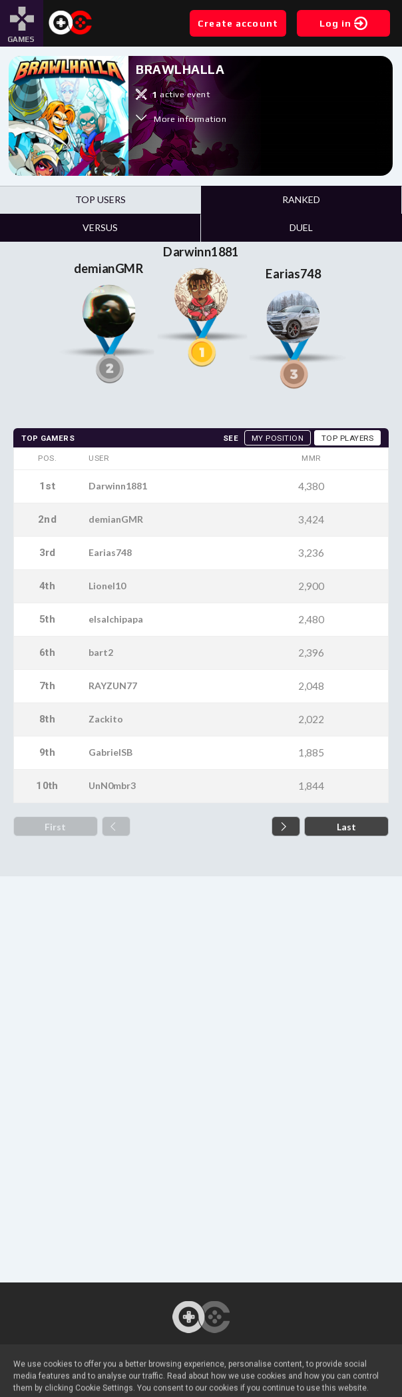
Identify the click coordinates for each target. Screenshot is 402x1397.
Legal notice (201, 1385)
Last (346, 826)
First (55, 826)
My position (278, 438)
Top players (347, 438)
